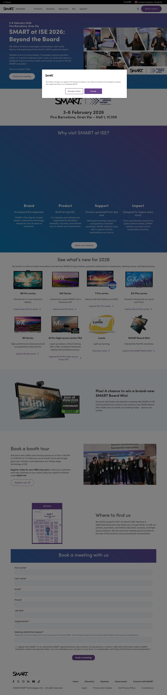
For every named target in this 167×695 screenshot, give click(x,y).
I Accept (93, 91)
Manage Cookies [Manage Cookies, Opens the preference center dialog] (74, 91)
